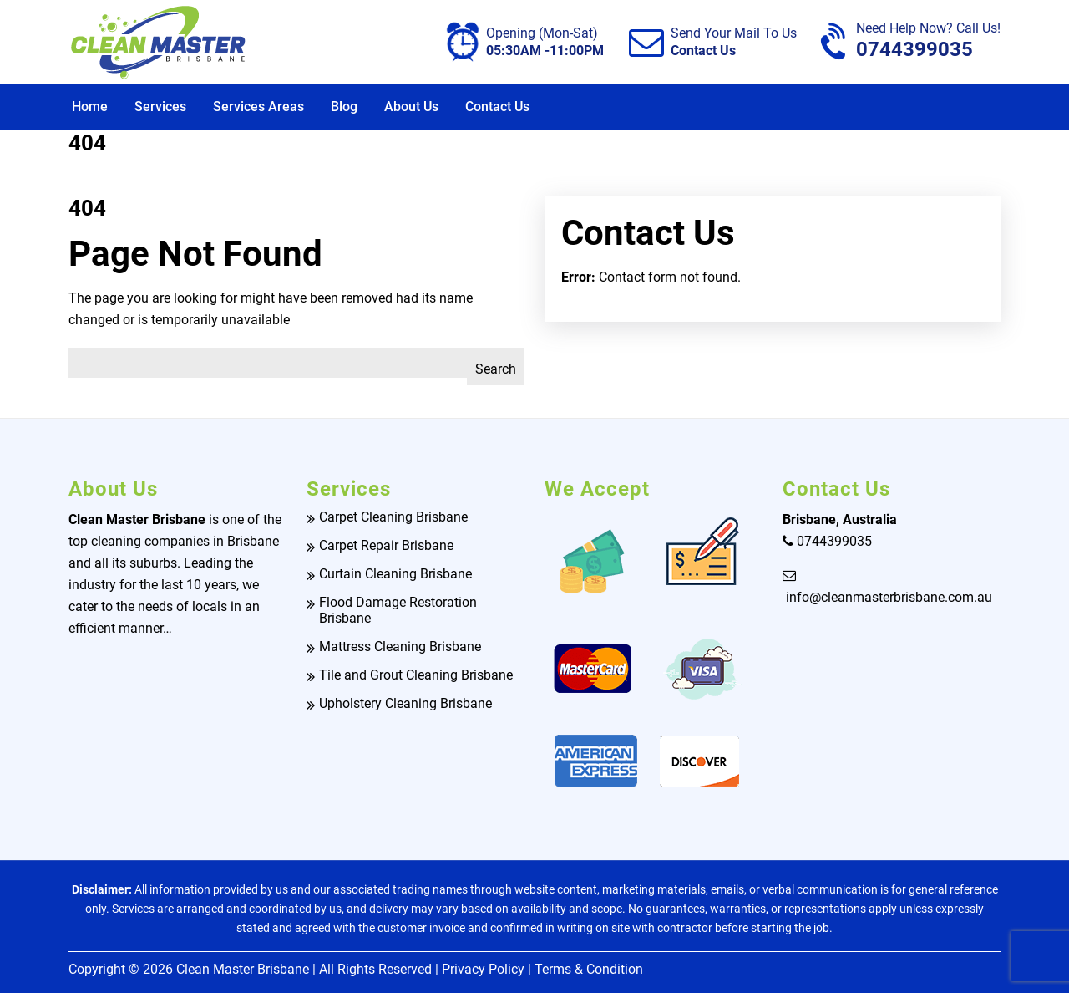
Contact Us (497, 107)
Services (160, 107)
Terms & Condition (588, 969)
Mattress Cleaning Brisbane (400, 646)
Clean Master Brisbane (242, 969)
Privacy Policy (483, 969)
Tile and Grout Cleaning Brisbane (416, 675)
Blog (344, 107)
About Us (411, 107)
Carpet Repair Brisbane (386, 545)
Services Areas (258, 107)
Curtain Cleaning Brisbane (395, 574)
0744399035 (928, 41)
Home (90, 107)
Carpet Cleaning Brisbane (393, 517)
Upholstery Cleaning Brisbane (405, 703)
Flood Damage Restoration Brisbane (398, 610)
